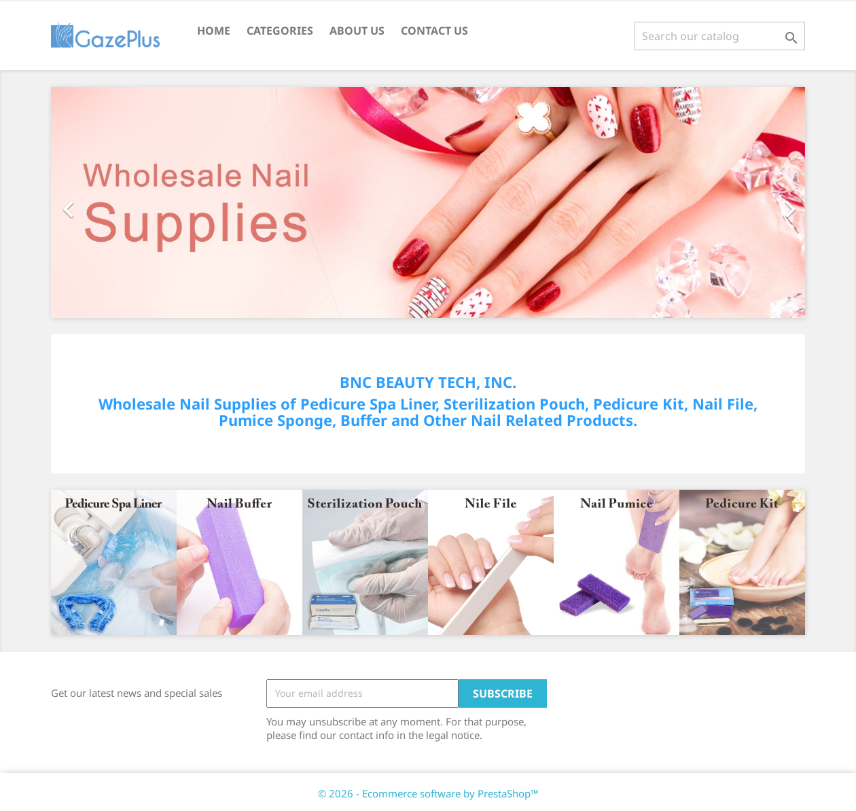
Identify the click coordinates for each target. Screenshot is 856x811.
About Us (357, 30)
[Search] (720, 36)
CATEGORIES (280, 30)
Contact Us (434, 30)
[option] (428, 202)
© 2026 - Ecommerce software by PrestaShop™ (428, 793)
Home (213, 30)
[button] (107, 202)
